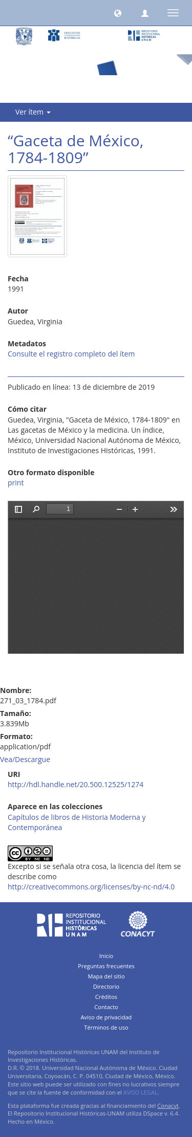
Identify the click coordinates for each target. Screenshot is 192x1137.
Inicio (106, 956)
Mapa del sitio (106, 976)
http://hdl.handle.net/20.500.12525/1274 (75, 784)
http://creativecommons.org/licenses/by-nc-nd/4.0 (91, 886)
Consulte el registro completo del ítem (71, 354)
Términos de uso (106, 1027)
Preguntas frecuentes (106, 966)
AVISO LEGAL (140, 1092)
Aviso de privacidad (106, 1017)
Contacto (106, 1007)
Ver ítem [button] (33, 112)
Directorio (106, 986)
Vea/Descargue (25, 759)
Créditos (106, 996)
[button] (118, 12)
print (16, 482)
